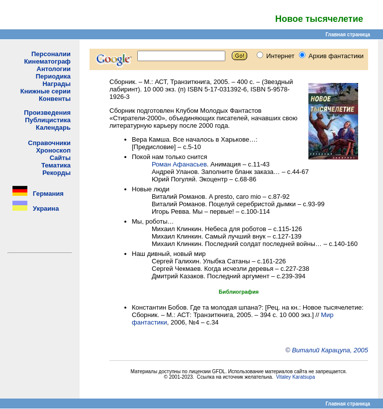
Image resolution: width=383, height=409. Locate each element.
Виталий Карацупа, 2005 (330, 350)
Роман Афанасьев (179, 164)
